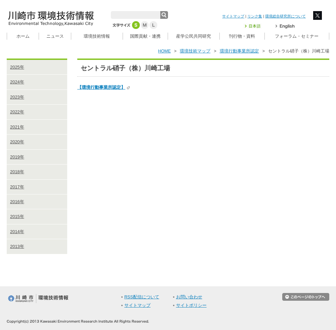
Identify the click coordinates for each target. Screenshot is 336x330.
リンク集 (254, 16)
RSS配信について (141, 297)
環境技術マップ (195, 51)
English (285, 26)
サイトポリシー (191, 305)
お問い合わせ (189, 297)
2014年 (17, 231)
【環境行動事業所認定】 (103, 87)
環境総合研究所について (285, 16)
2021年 (17, 127)
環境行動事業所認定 (239, 51)
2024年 (17, 81)
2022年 (17, 111)
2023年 (17, 97)
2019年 (17, 156)
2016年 (17, 201)
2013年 (17, 246)
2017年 (17, 186)
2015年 (17, 216)
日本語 (256, 26)
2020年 (17, 141)
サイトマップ (233, 16)
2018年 (17, 171)
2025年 (17, 67)
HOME (164, 51)
